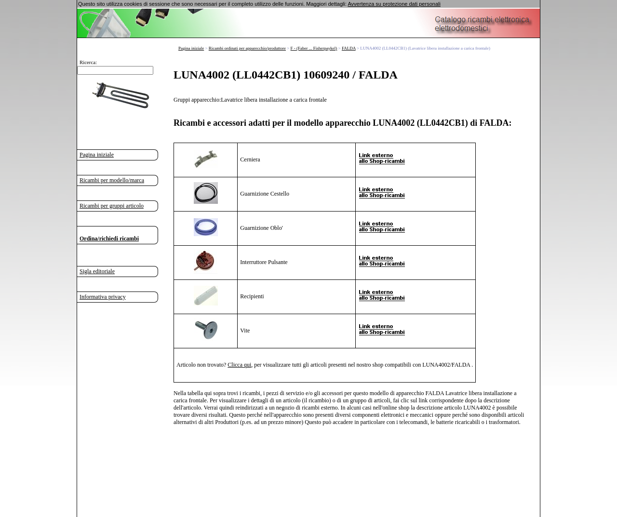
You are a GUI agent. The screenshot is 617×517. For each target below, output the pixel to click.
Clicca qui (239, 364)
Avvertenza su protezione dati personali (394, 4)
